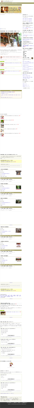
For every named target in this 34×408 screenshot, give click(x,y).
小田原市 (1, 296)
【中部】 (30, 77)
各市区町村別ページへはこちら (4, 93)
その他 (2, 388)
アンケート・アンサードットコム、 (12, 336)
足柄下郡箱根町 (8, 296)
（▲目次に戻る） (11, 282)
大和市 (9, 295)
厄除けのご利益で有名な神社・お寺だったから (6, 348)
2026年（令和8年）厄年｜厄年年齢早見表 (27, 18)
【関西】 (32, 77)
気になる (2, 376)
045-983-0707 (3, 232)
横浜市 (1, 295)
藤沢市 (11, 295)
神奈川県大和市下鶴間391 (5, 245)
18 (7, 166)
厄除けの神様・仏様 (25, 74)
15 (2, 166)
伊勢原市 (18, 295)
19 (9, 166)
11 (15, 165)
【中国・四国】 (24, 78)
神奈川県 (1, 297)
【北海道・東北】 (25, 77)
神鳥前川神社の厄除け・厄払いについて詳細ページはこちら (7, 235)
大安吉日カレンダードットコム (26, 86)
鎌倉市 (6, 295)
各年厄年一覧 (30, 21)
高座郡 (12, 296)
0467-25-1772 (3, 261)
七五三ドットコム (25, 83)
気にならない (2, 377)
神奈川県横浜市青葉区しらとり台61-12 (6, 231)
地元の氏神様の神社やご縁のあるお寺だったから (6, 351)
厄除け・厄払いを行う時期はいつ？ (27, 61)
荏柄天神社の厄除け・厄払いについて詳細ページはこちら (7, 264)
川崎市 (4, 295)
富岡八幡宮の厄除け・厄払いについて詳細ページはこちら (7, 192)
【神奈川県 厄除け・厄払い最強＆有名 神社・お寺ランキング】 (8, 290)
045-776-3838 (3, 189)
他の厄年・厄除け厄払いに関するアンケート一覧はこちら (7, 393)
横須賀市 (5, 296)
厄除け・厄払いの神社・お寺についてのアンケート (7, 97)
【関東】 (28, 77)
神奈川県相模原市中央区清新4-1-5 (6, 173)
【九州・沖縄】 (28, 78)
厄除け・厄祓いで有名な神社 (4, 384)
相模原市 (14, 295)
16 (4, 166)
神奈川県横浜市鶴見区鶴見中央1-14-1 (6, 202)
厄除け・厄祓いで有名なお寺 (4, 331)
